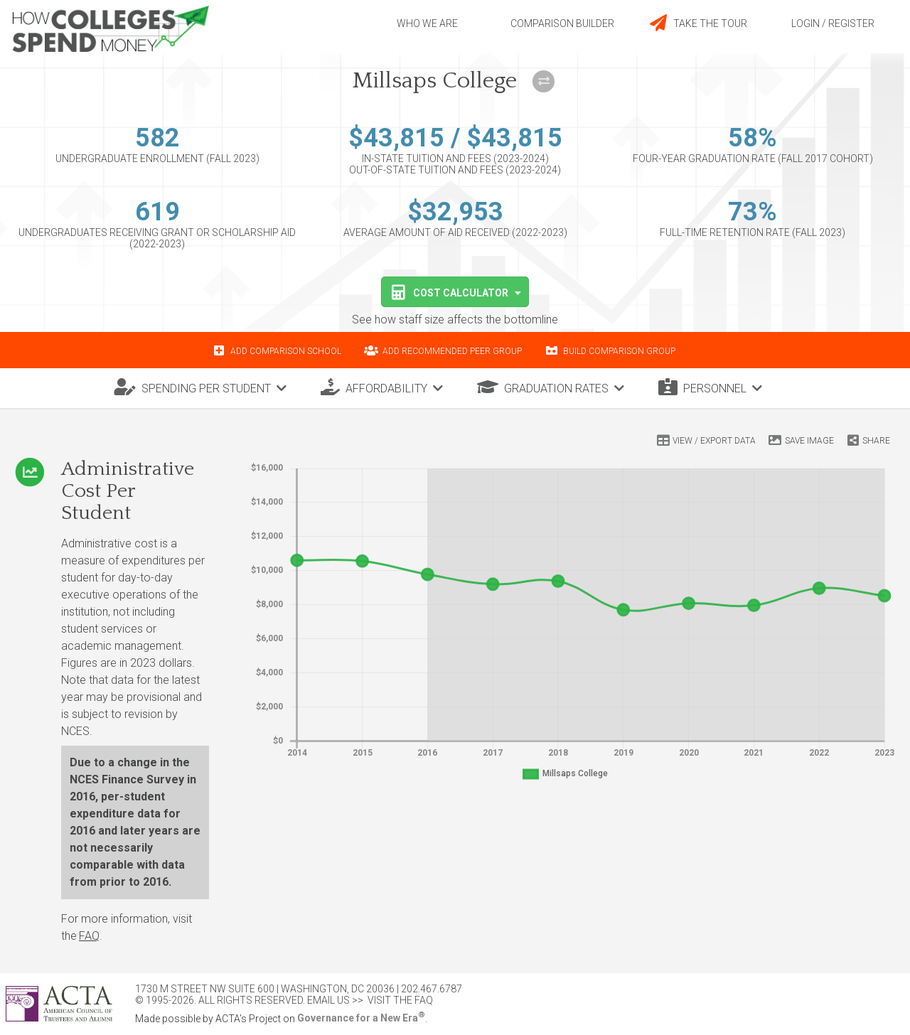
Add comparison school (285, 351)
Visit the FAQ (400, 1000)
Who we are (427, 23)
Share (876, 441)
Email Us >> (335, 1000)
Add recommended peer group (452, 351)
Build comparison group (619, 351)
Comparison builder (562, 23)
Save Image (809, 441)
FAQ (89, 936)
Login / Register (832, 23)
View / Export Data (714, 441)
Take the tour (697, 22)
